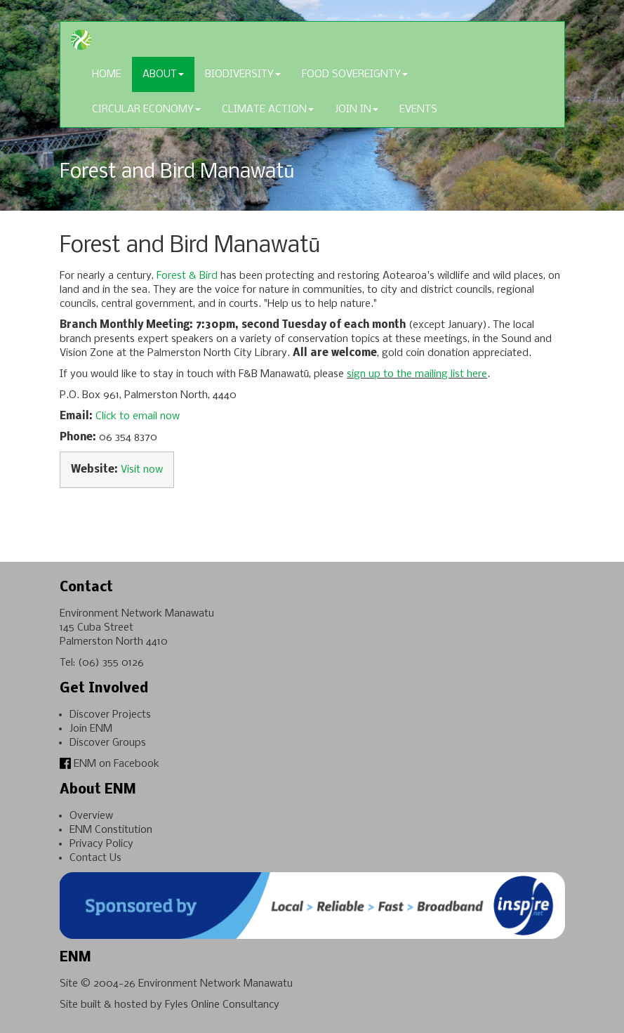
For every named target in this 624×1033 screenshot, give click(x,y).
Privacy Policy (101, 844)
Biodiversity (243, 74)
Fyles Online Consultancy (222, 1005)
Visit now (142, 469)
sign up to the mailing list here (417, 374)
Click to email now (137, 416)
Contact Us (95, 858)
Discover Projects (110, 715)
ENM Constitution (110, 830)
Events (418, 109)
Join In (356, 109)
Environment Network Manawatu (215, 983)
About (163, 74)
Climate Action (268, 109)
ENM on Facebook (109, 764)
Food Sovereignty (355, 74)
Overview (91, 816)
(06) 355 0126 (111, 663)
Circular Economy (146, 109)
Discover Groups (107, 743)
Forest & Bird (187, 276)
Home (106, 74)
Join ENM (90, 729)
